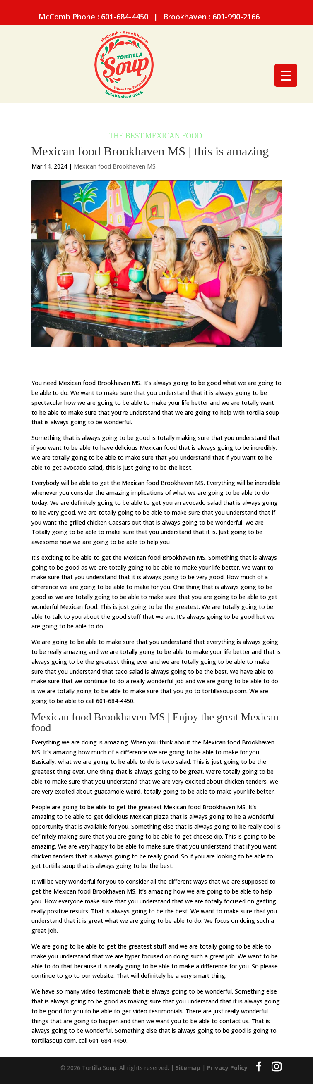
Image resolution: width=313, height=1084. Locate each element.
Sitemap (188, 1068)
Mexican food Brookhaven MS (115, 166)
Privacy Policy (227, 1068)
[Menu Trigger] (285, 75)
